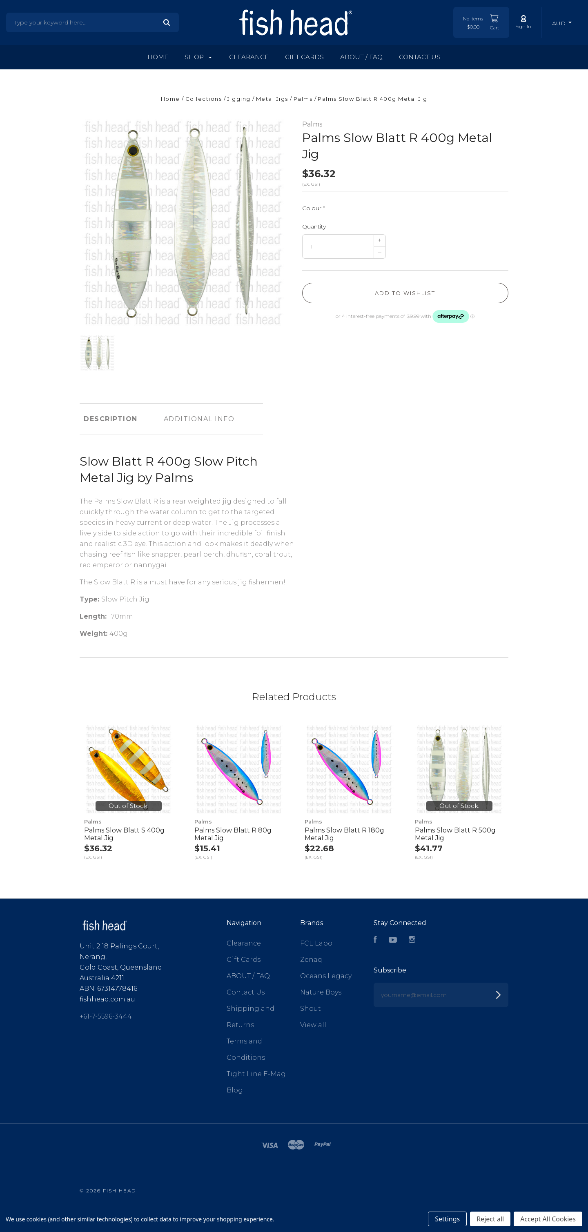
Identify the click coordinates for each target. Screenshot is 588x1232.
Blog (235, 1090)
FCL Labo (316, 943)
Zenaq (311, 959)
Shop (198, 57)
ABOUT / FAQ (361, 57)
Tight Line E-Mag (256, 1074)
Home (157, 57)
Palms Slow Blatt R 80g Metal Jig (233, 834)
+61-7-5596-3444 (106, 1016)
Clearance (249, 57)
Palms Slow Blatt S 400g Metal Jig (124, 834)
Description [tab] (111, 419)
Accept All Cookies (548, 1218)
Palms (312, 124)
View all (313, 1025)
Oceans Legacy (326, 976)
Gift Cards (304, 57)
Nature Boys (320, 992)
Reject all (490, 1218)
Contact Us (420, 57)
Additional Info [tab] (199, 419)
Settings (447, 1218)
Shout (310, 1008)
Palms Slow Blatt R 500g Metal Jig (455, 834)
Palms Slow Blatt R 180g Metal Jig (344, 834)
